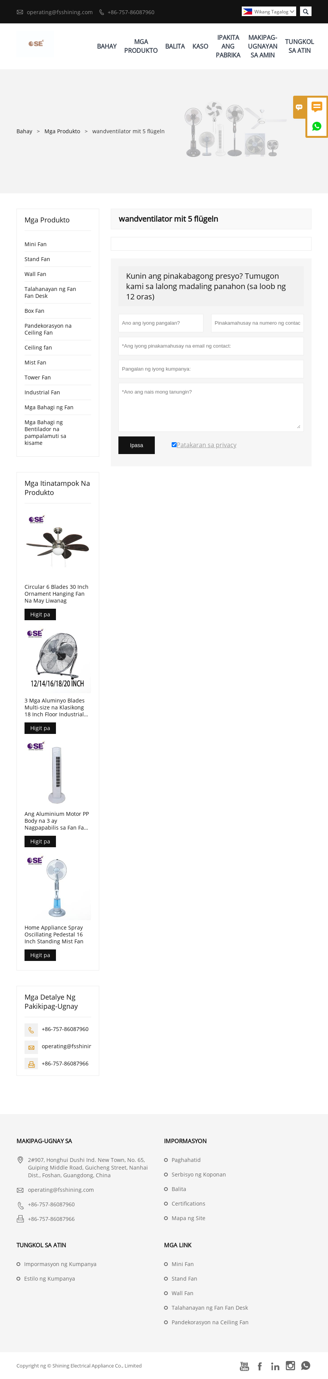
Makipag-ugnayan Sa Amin (262, 46)
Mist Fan (35, 362)
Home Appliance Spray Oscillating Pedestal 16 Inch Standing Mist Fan (54, 934)
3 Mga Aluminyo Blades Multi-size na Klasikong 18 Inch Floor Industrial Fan (55, 707)
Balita (175, 46)
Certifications (188, 1203)
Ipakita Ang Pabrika (228, 46)
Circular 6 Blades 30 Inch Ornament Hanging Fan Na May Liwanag (57, 593)
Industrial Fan (42, 392)
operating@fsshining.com (60, 12)
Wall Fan (35, 274)
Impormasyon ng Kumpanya (60, 1264)
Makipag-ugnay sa (44, 1141)
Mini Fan (36, 244)
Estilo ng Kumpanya (49, 1278)
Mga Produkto (140, 46)
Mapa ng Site (188, 1218)
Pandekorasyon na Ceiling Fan (48, 329)
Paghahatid (186, 1159)
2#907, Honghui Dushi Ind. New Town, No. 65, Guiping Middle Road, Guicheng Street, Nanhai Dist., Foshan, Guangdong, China (88, 1167)
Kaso (200, 46)
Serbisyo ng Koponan (199, 1174)
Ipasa (136, 445)
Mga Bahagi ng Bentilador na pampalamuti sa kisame (45, 432)
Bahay (106, 46)
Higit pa (40, 614)
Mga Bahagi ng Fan (49, 407)
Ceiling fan (38, 347)
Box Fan (34, 310)
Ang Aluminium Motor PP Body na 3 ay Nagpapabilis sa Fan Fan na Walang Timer (57, 820)
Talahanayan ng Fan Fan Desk (50, 292)
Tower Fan (38, 377)
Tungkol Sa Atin (299, 46)
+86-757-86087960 (131, 12)
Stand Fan (37, 259)
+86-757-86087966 (65, 1063)
